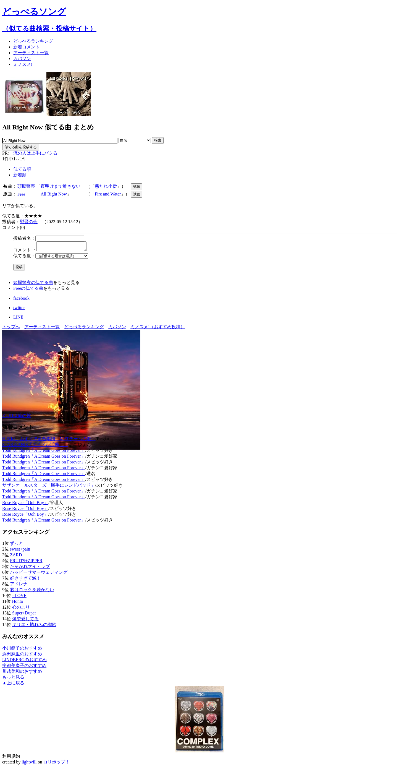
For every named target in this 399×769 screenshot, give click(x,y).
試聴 (136, 186)
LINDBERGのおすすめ (24, 661)
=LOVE (19, 597)
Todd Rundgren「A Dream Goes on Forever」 (43, 452)
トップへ (11, 328)
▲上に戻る (13, 684)
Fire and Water (108, 194)
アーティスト (31, 52)
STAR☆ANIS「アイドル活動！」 (35, 446)
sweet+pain (20, 550)
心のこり (21, 608)
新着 (26, 47)
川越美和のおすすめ (22, 673)
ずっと (16, 545)
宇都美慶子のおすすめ (24, 667)
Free (21, 194)
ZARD (16, 556)
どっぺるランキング (84, 328)
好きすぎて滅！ (25, 579)
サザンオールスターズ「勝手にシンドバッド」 (48, 486)
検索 (157, 140)
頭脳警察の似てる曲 (33, 284)
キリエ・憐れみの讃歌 (34, 626)
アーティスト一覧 (42, 328)
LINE (18, 318)
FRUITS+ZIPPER (26, 562)
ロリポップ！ (56, 763)
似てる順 (22, 169)
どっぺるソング (34, 12)
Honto (17, 603)
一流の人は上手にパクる (33, 153)
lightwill (29, 763)
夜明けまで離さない (60, 186)
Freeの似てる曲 (28, 290)
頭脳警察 (26, 186)
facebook (21, 300)
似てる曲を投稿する (20, 147)
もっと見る (13, 678)
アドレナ (19, 585)
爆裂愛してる (25, 620)
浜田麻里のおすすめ (22, 655)
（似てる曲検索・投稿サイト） (49, 28)
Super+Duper (24, 614)
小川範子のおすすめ (22, 649)
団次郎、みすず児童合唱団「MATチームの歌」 (49, 440)
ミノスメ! (22, 64)
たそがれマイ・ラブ (30, 568)
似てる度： (24, 257)
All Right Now (54, 194)
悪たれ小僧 (106, 186)
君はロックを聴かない (32, 591)
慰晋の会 (29, 221)
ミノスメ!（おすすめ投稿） (157, 328)
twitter (19, 309)
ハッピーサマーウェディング (38, 574)
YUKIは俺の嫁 (16, 417)
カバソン (22, 58)
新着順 (20, 175)
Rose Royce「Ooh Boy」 (25, 504)
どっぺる (33, 41)
